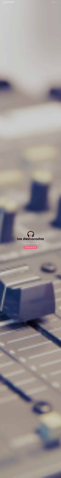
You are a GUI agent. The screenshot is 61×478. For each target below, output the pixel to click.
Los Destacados (8, 2)
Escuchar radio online (31, 248)
